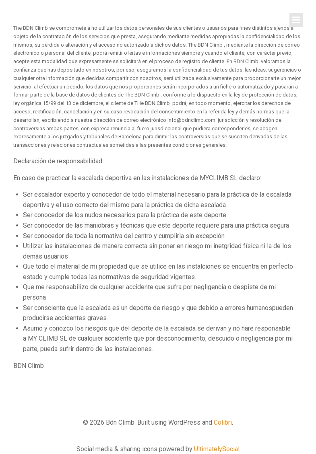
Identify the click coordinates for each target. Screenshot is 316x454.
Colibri (223, 422)
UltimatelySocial (217, 449)
